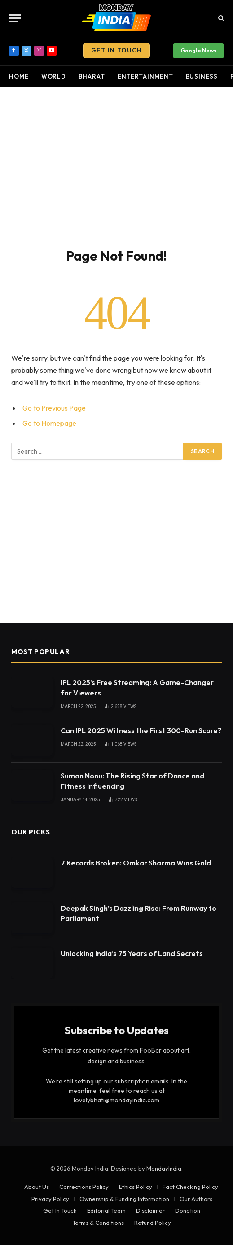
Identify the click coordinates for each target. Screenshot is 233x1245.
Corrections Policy (84, 1186)
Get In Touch (116, 50)
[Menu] (15, 18)
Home (19, 76)
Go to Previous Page (54, 407)
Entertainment (145, 76)
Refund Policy (152, 1222)
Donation (187, 1210)
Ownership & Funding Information (124, 1198)
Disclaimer (150, 1210)
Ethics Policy (135, 1186)
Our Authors (196, 1198)
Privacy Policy (50, 1198)
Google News (198, 50)
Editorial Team (106, 1210)
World (53, 76)
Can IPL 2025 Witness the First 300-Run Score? (141, 730)
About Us (36, 1186)
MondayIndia (163, 1168)
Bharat (92, 76)
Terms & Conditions (98, 1222)
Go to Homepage (49, 423)
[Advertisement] (116, 166)
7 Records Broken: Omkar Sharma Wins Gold (136, 862)
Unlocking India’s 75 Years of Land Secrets (132, 953)
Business (202, 76)
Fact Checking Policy (190, 1186)
